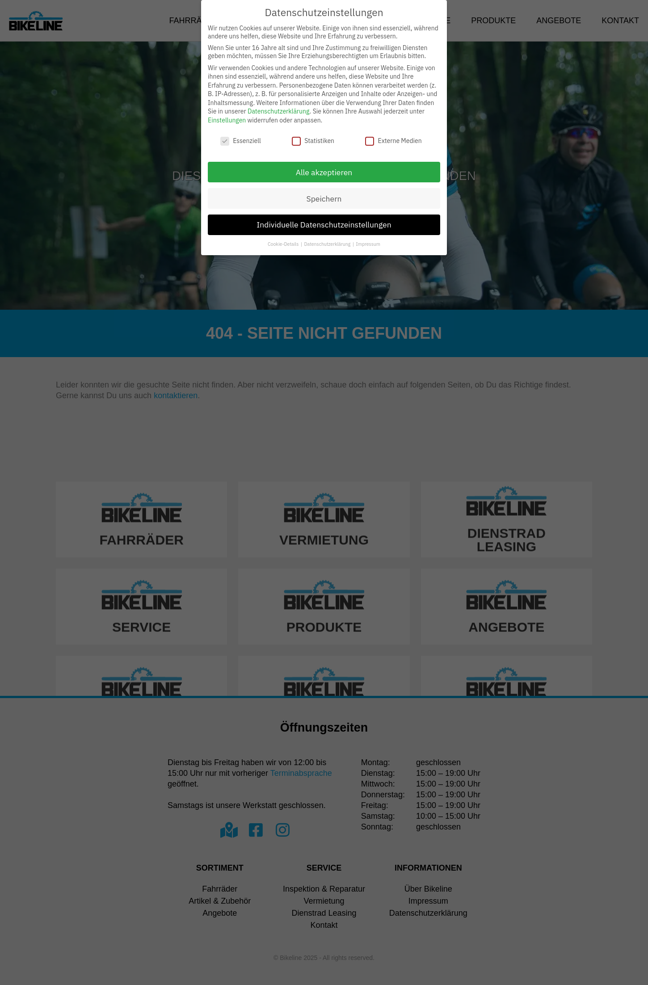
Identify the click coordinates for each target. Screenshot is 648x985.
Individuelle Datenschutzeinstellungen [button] (324, 224)
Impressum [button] (368, 244)
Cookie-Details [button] (284, 244)
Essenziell (240, 141)
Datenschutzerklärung (279, 111)
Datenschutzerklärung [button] (328, 244)
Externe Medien (393, 141)
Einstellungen (227, 120)
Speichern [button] (323, 199)
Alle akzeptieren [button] (324, 172)
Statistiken (313, 141)
